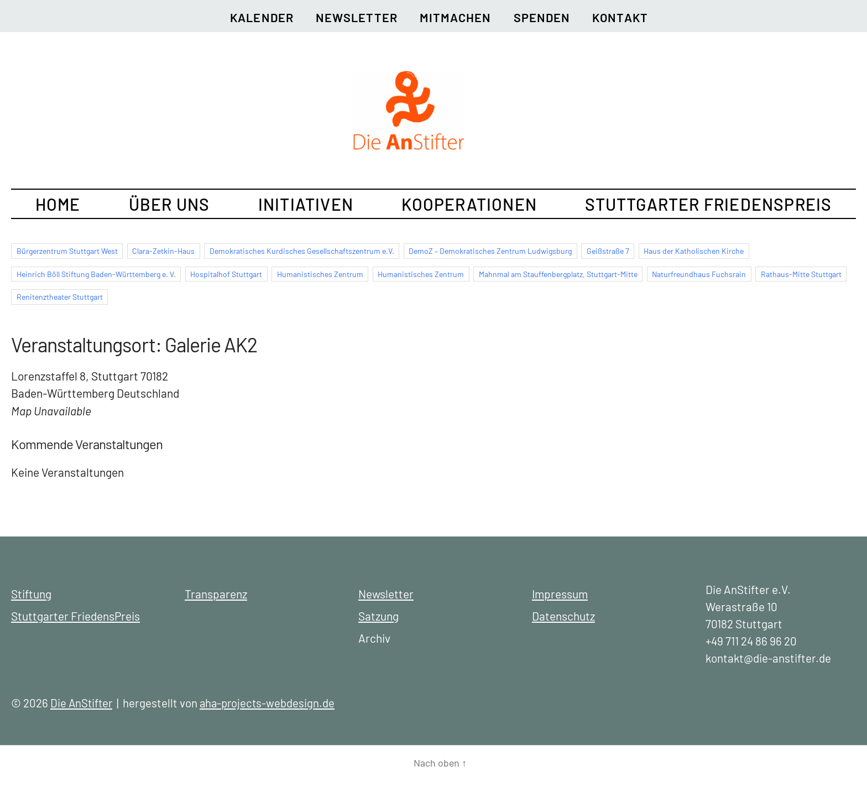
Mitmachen (456, 17)
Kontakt (622, 17)
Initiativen (305, 204)
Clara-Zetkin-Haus (163, 251)
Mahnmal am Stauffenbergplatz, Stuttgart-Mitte (558, 274)
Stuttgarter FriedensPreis (708, 204)
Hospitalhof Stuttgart (226, 274)
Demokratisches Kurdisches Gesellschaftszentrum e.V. (302, 251)
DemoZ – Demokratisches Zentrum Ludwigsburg (490, 251)
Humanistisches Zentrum (320, 274)
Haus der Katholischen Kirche (694, 251)
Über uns (169, 204)
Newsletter (356, 17)
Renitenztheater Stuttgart (60, 296)
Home (58, 204)
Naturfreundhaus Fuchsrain (699, 274)
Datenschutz (563, 616)
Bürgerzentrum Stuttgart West (67, 251)
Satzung (378, 616)
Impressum (560, 594)
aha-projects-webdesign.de (270, 703)
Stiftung (31, 594)
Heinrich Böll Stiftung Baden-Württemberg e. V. (96, 274)
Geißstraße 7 (608, 251)
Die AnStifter (82, 703)
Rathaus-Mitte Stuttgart (801, 274)
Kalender (260, 17)
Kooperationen (469, 204)
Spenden (543, 17)
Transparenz (216, 594)
